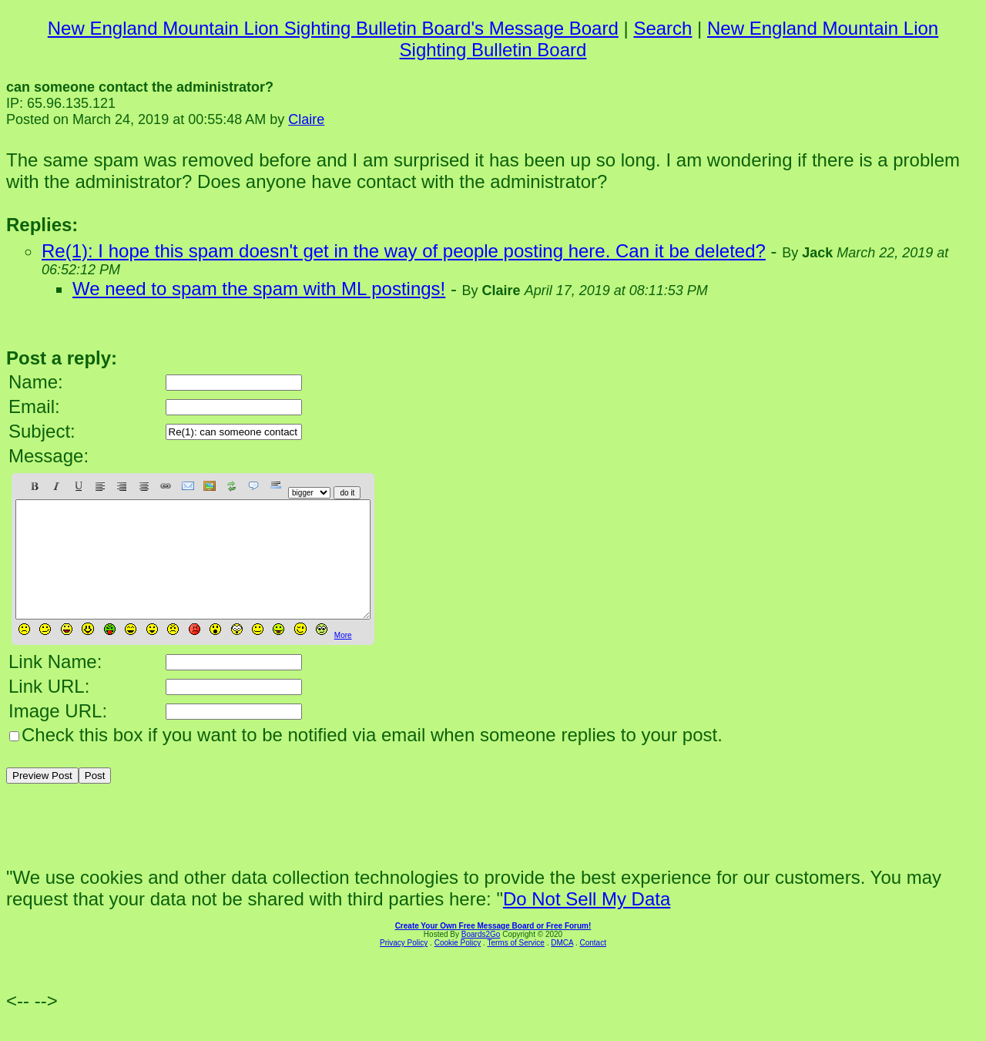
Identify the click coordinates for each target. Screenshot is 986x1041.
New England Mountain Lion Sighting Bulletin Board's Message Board (333, 28)
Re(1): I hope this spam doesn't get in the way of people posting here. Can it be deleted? (404, 250)
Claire (306, 119)
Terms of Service (515, 966)
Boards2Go (481, 957)
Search (662, 28)
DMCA (562, 966)
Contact (592, 966)
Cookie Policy (457, 966)
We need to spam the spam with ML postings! (258, 288)
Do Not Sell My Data (586, 922)
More (343, 658)
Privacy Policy (404, 966)
